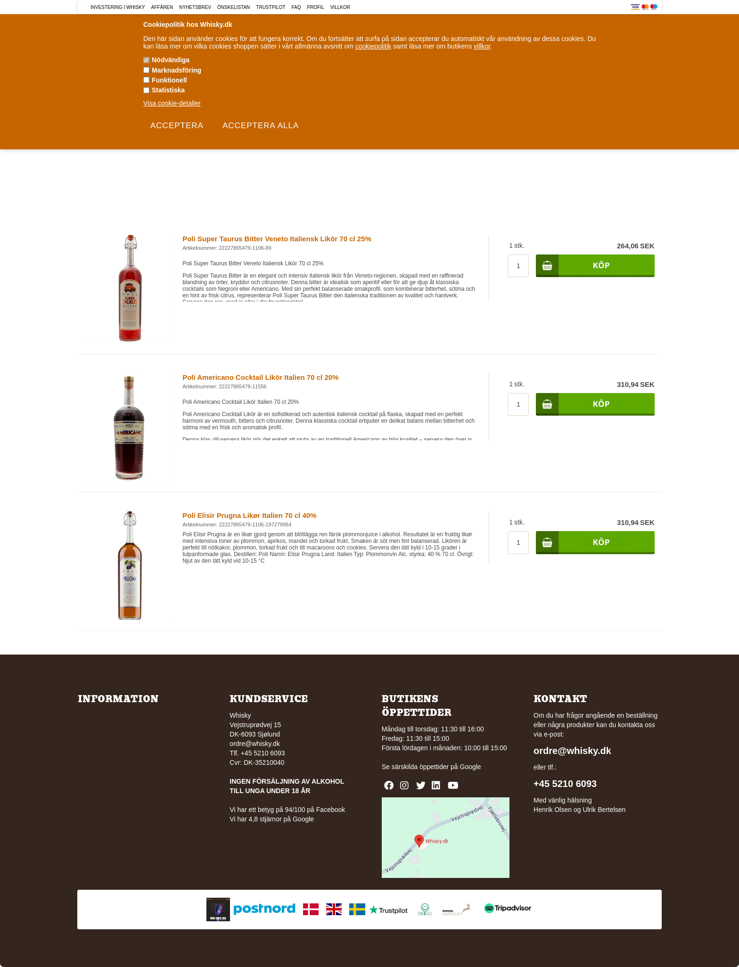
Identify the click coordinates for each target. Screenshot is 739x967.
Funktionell (169, 80)
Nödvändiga (170, 60)
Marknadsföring (176, 70)
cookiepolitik (373, 46)
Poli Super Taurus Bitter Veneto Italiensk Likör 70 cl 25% (276, 239)
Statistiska (168, 90)
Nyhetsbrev (195, 7)
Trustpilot (270, 7)
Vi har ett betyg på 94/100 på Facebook (287, 809)
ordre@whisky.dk (255, 743)
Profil (315, 7)
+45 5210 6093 (565, 783)
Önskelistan (233, 7)
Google (470, 766)
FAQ (296, 7)
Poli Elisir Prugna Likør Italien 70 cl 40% (249, 515)
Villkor (340, 7)
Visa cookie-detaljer (172, 103)
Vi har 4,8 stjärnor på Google (272, 819)
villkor (482, 46)
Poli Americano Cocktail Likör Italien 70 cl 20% (260, 377)
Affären (162, 7)
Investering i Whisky (117, 7)
